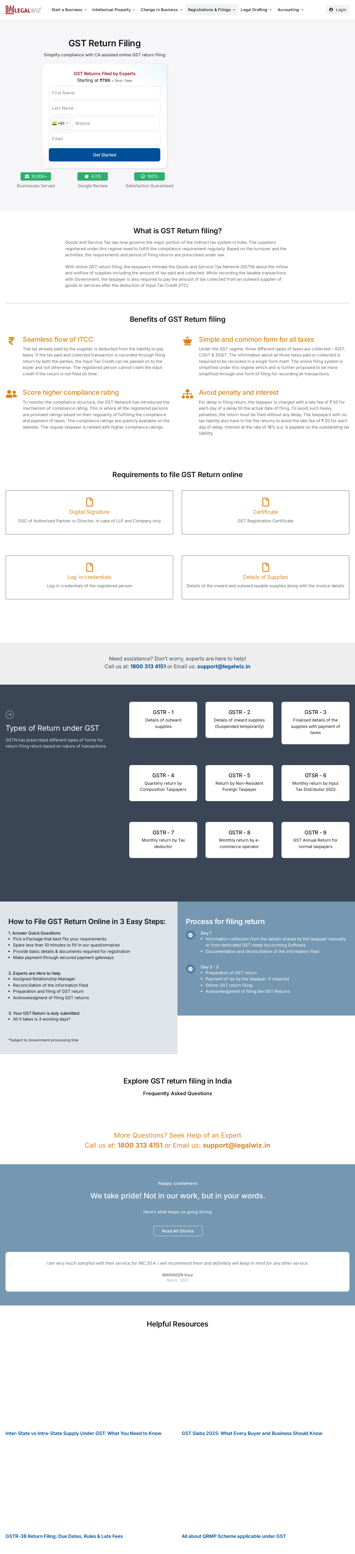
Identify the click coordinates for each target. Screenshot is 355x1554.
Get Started (104, 155)
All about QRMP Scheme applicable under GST (234, 1539)
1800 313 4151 (148, 666)
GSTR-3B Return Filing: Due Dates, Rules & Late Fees (64, 1539)
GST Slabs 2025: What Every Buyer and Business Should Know (252, 1436)
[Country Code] (60, 123)
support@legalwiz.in (223, 666)
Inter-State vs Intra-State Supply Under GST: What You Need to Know (83, 1436)
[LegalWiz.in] (24, 7)
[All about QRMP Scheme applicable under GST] (265, 1487)
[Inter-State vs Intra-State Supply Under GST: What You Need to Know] (89, 1382)
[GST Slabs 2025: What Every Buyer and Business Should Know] (265, 1382)
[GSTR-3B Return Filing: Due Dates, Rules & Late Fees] (89, 1487)
